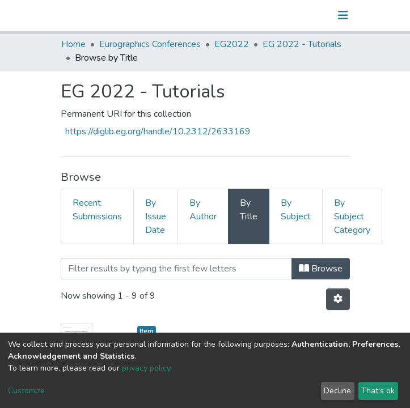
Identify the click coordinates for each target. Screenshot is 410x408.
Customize (26, 390)
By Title (248, 210)
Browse (321, 268)
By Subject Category (352, 216)
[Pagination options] (338, 299)
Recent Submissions (97, 210)
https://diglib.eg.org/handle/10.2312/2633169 (158, 131)
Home (73, 44)
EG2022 (231, 44)
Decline (337, 390)
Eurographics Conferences (150, 44)
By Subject (296, 210)
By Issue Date (155, 216)
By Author (203, 210)
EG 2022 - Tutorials (302, 44)
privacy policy (146, 368)
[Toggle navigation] (343, 15)
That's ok (378, 390)
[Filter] (176, 268)
